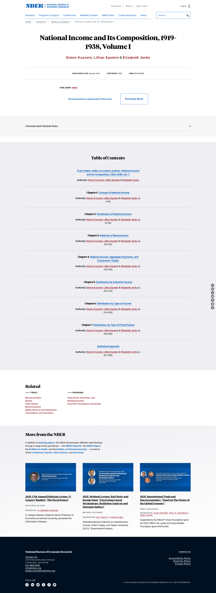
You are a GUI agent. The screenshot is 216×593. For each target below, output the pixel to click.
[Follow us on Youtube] (54, 584)
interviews (78, 452)
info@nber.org (33, 568)
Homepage (185, 552)
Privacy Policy (183, 564)
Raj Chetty (102, 517)
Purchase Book (134, 99)
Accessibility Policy (180, 558)
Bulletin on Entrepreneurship (71, 449)
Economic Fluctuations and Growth (84, 404)
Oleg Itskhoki (161, 513)
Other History (31, 404)
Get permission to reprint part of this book (90, 99)
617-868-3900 (32, 565)
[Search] (188, 16)
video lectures (60, 452)
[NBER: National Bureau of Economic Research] (49, 7)
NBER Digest (93, 446)
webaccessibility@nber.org (40, 571)
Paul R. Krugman (178, 513)
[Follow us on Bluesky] (38, 584)
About (143, 15)
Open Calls (142, 6)
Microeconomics (33, 407)
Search (162, 15)
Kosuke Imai (117, 517)
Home (28, 22)
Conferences (69, 15)
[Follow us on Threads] (43, 584)
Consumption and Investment (39, 413)
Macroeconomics (33, 398)
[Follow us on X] (27, 584)
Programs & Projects (49, 15)
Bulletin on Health (38, 449)
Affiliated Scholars (89, 15)
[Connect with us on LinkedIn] (32, 584)
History (28, 401)
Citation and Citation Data (41, 126)
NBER (74, 88)
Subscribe (116, 6)
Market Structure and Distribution (41, 410)
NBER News (108, 15)
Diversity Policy (182, 561)
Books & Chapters (60, 22)
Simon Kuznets (79, 57)
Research (30, 15)
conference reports (42, 452)
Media (129, 6)
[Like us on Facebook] (49, 584)
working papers (46, 442)
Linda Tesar (146, 515)
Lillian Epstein (106, 57)
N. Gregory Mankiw (48, 510)
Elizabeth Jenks (136, 57)
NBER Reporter (74, 446)
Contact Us (31, 557)
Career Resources (127, 15)
